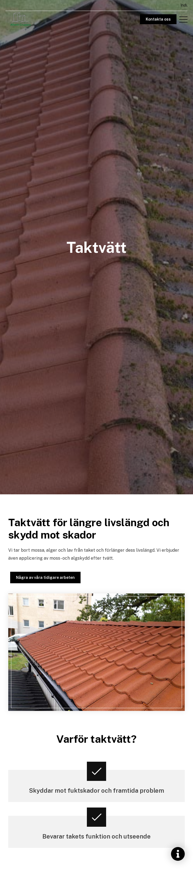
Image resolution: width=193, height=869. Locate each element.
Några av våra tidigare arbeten (45, 577)
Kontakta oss (158, 19)
